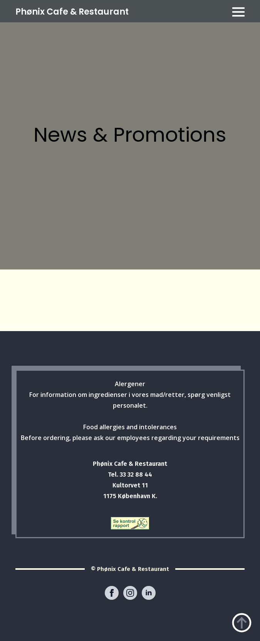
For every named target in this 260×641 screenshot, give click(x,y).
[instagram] (130, 593)
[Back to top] (241, 622)
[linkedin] (149, 593)
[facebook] (112, 593)
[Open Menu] (238, 12)
